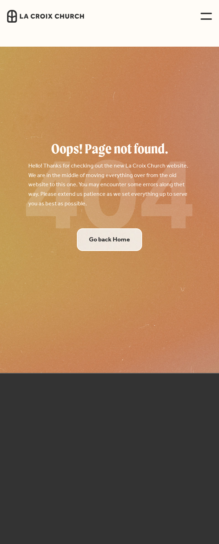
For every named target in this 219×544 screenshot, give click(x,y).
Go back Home (109, 240)
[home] (58, 16)
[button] (206, 16)
